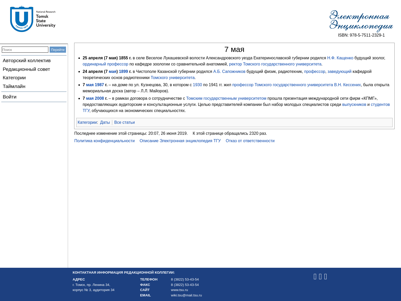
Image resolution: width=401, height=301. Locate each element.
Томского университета (173, 77)
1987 (99, 85)
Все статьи (124, 122)
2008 (99, 98)
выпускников (354, 104)
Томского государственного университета (282, 64)
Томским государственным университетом (226, 98)
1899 (123, 71)
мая (112, 71)
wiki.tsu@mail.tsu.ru (186, 295)
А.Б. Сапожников (229, 71)
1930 (197, 85)
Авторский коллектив (27, 60)
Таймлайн (14, 86)
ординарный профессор (105, 64)
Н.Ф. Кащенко (340, 58)
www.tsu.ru (179, 290)
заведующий (339, 71)
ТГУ (86, 110)
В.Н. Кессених (347, 85)
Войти (10, 96)
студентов (380, 104)
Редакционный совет (26, 69)
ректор (235, 64)
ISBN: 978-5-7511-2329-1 (361, 35)
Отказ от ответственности (250, 141)
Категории (14, 77)
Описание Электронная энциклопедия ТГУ (180, 141)
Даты (105, 122)
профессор (314, 71)
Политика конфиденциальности (104, 141)
